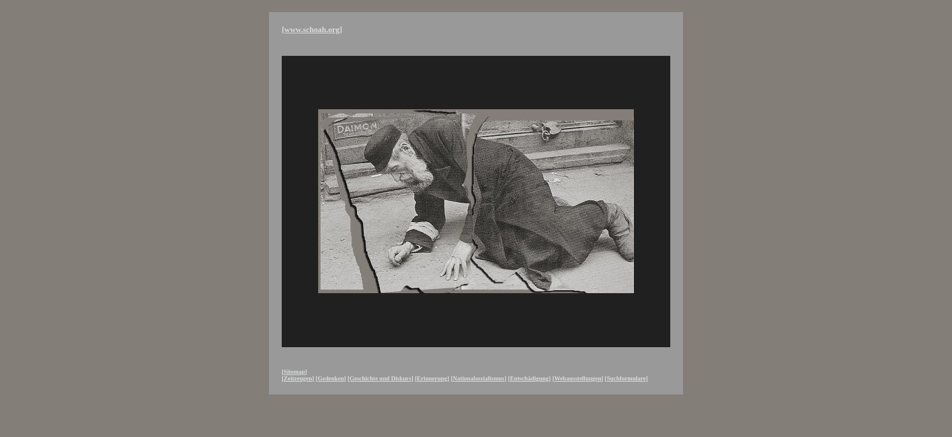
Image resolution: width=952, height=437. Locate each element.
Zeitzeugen (298, 378)
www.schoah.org (311, 29)
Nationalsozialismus (479, 378)
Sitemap (294, 371)
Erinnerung (432, 378)
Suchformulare (626, 378)
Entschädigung (529, 378)
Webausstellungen (577, 378)
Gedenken (331, 378)
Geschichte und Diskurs (381, 378)
